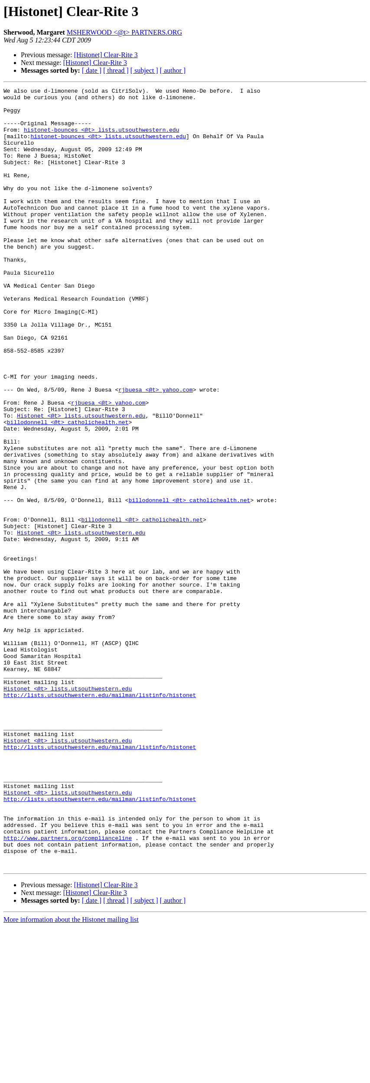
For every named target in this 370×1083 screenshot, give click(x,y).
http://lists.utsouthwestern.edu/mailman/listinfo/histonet (99, 817)
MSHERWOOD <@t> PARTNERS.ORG (124, 32)
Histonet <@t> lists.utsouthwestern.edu (81, 482)
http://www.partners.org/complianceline (67, 988)
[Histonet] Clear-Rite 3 (106, 54)
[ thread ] (116, 70)
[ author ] (173, 70)
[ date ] (91, 70)
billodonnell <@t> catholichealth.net (68, 489)
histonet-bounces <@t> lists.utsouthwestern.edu (101, 139)
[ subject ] (144, 70)
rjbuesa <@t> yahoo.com (155, 450)
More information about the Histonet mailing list (71, 1075)
